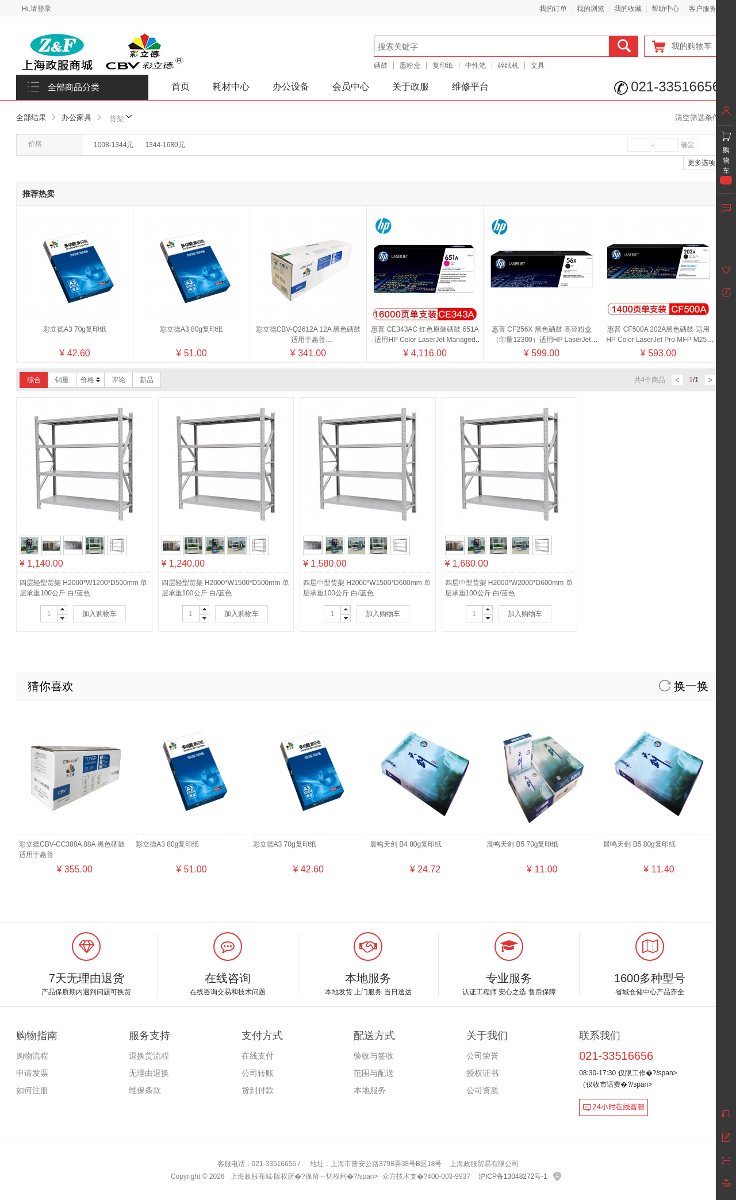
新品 (147, 380)
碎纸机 (508, 65)
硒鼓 (381, 65)
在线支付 (257, 1055)
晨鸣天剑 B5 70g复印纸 (522, 844)
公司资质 (482, 1090)
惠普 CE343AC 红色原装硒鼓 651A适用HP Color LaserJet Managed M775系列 (424, 339)
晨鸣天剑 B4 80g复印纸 (406, 844)
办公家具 (76, 117)
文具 (538, 65)
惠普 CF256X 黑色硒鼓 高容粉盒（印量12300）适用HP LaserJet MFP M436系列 (542, 339)
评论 (118, 380)
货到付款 (257, 1090)
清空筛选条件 (697, 117)
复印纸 (442, 65)
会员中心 (350, 86)
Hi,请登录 (36, 9)
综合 (34, 380)
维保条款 (145, 1090)
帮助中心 (665, 9)
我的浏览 (590, 9)
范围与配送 (374, 1073)
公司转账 (257, 1073)
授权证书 (482, 1073)
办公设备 (291, 86)
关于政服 (410, 86)
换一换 (683, 686)
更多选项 (701, 163)
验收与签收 (374, 1055)
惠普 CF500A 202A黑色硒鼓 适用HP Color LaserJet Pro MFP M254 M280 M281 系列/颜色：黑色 (658, 339)
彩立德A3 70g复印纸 (74, 329)
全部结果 (31, 117)
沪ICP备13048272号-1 (512, 1176)
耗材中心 (231, 86)
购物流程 (32, 1055)
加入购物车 (99, 614)
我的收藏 (628, 9)
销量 (62, 380)
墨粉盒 (410, 65)
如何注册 (32, 1090)
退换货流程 (149, 1055)
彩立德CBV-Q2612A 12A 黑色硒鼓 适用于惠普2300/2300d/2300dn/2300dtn (308, 339)
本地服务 (370, 1090)
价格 (90, 380)
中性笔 (475, 65)
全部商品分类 (73, 87)
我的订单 (553, 9)
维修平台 (470, 86)
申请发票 (32, 1073)
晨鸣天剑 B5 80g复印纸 (639, 844)
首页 (180, 86)
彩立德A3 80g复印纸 (191, 329)
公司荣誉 (482, 1055)
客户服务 (702, 9)
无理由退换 (149, 1073)
